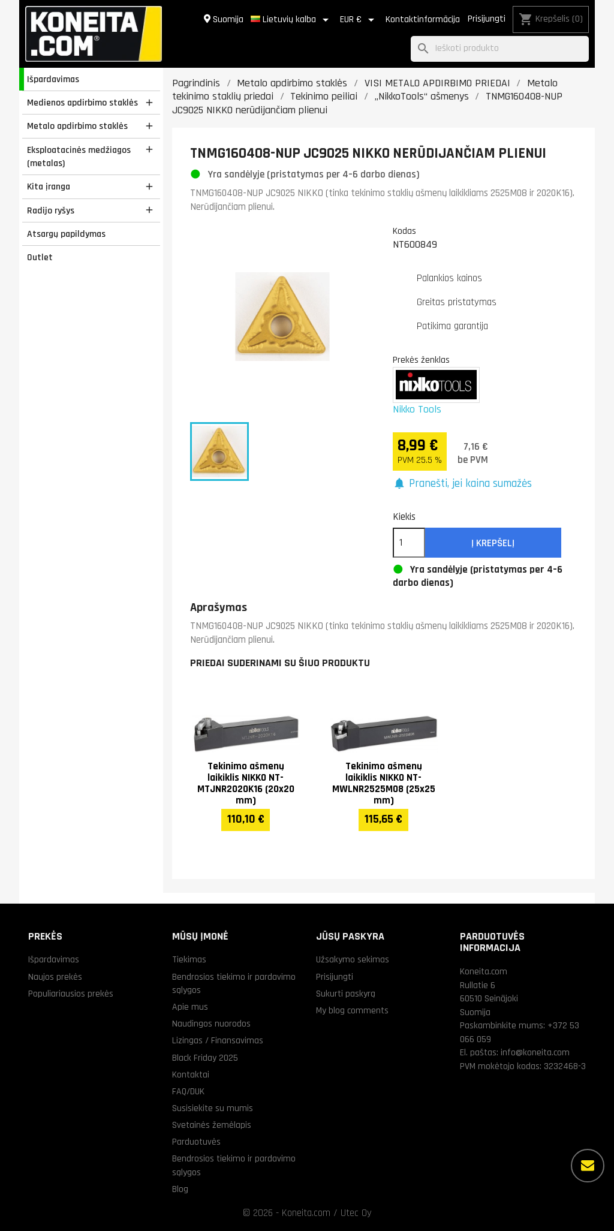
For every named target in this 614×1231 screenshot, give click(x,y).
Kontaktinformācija (423, 19)
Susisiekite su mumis (212, 1108)
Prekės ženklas (421, 360)
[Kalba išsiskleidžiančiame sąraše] (292, 20)
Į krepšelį (492, 543)
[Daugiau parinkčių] (587, 1165)
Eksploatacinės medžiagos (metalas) (79, 157)
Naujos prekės (55, 977)
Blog (180, 1189)
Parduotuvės (196, 1142)
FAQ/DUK (188, 1091)
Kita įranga (48, 186)
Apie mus (190, 1007)
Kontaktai (190, 1074)
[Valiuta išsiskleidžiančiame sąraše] (359, 20)
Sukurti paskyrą (345, 994)
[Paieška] (500, 49)
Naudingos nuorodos (211, 1024)
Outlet (40, 257)
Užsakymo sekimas (352, 959)
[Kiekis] (409, 543)
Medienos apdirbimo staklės (82, 103)
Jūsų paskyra (350, 936)
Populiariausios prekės (70, 994)
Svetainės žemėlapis (211, 1125)
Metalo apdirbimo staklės (77, 126)
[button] (462, 484)
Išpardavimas (53, 79)
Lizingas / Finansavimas (217, 1040)
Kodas (404, 231)
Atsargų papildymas (66, 234)
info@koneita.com (535, 1052)
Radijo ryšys (50, 210)
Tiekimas (189, 959)
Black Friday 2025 (205, 1058)
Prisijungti (486, 19)
